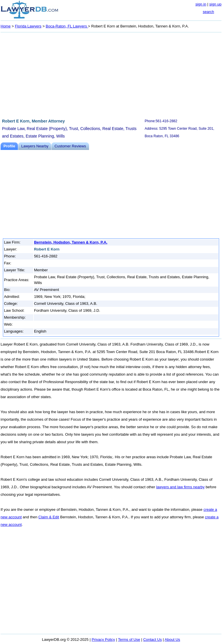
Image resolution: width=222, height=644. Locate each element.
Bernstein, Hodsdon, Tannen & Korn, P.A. (71, 242)
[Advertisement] (111, 74)
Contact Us (152, 639)
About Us (172, 639)
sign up (215, 4)
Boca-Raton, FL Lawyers (67, 26)
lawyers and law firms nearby (180, 487)
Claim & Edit (48, 517)
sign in (200, 4)
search (208, 12)
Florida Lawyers (28, 26)
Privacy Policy (103, 639)
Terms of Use (129, 639)
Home (6, 26)
